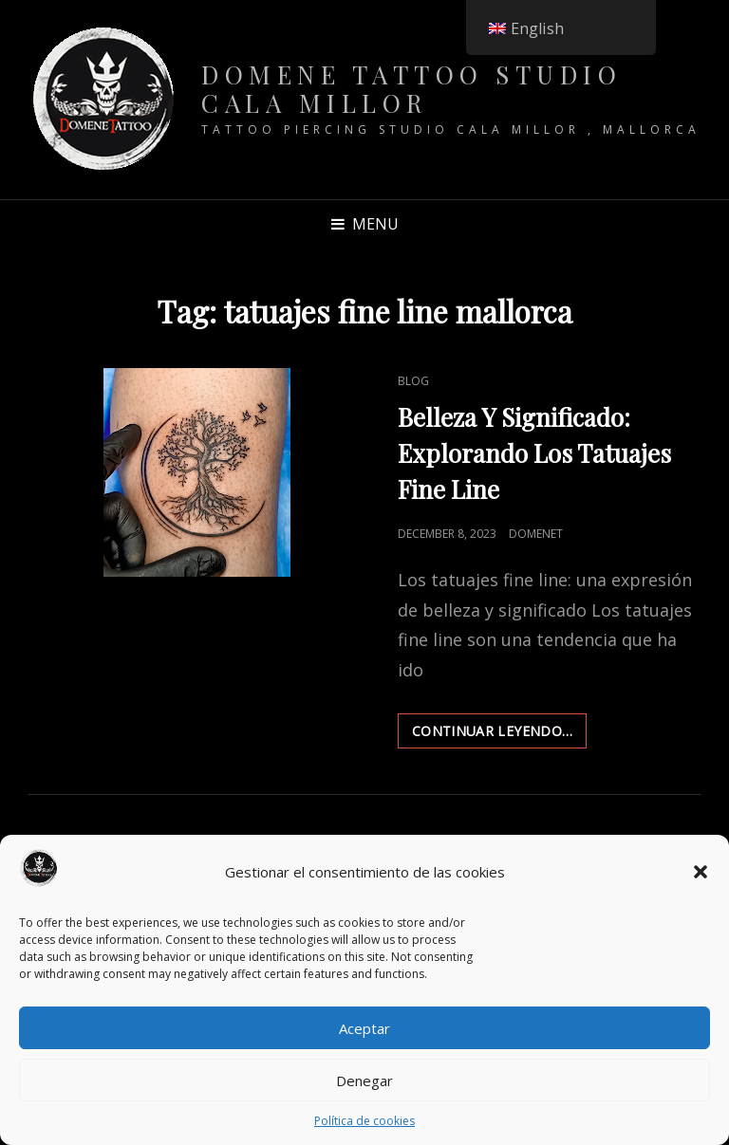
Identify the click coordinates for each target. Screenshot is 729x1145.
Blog (413, 381)
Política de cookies (364, 1121)
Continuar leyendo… (499, 734)
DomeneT (536, 534)
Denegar (364, 1080)
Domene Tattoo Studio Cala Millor (411, 89)
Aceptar (364, 1028)
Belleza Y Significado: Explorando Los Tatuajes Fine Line (534, 453)
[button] (700, 871)
